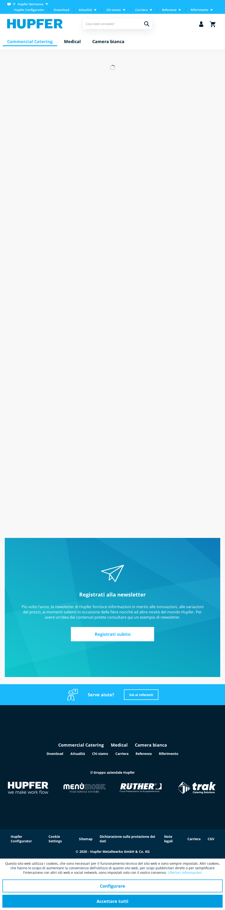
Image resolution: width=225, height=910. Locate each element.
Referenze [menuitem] (169, 10)
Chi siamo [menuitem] (113, 10)
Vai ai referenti (141, 695)
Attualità (77, 753)
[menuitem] (28, 4)
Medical (119, 745)
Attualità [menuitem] (85, 10)
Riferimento (168, 753)
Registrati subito (113, 634)
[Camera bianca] (108, 42)
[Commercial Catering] (29, 42)
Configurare (112, 886)
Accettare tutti (112, 901)
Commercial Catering (81, 745)
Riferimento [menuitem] (199, 10)
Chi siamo (100, 753)
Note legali (168, 838)
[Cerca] (147, 24)
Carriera (121, 753)
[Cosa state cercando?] (117, 24)
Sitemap (86, 839)
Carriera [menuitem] (141, 10)
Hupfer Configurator (29, 10)
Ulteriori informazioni (185, 872)
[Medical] (72, 42)
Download (61, 10)
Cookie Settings (55, 838)
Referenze (144, 753)
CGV (211, 839)
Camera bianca (151, 745)
